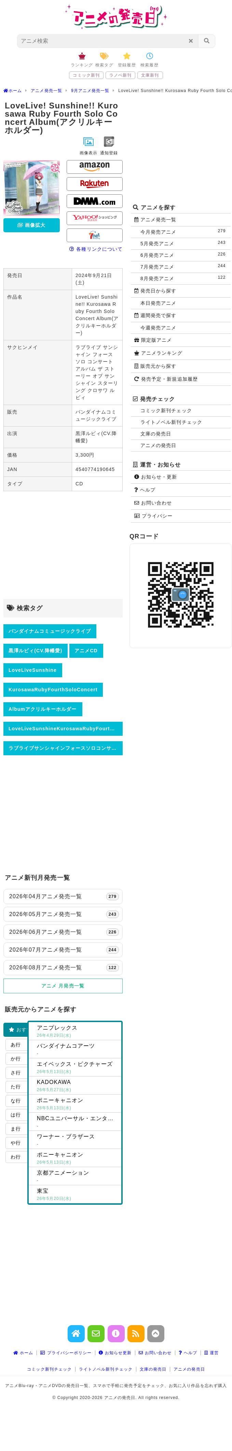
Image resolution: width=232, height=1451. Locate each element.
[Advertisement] (63, 546)
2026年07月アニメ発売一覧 (64, 950)
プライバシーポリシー (66, 1352)
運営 (211, 1352)
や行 (16, 1143)
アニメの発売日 (158, 445)
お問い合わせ (153, 503)
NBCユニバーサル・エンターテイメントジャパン (79, 1122)
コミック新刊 (86, 75)
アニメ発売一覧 (155, 219)
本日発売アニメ (158, 303)
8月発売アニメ (184, 278)
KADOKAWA (78, 1086)
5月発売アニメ (184, 243)
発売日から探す (155, 290)
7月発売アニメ (184, 266)
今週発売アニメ (158, 327)
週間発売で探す (155, 315)
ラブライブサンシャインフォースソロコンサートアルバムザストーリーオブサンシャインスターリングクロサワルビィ (66, 748)
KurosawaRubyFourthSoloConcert (53, 689)
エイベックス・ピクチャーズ (78, 1068)
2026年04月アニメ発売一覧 (64, 896)
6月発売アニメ (184, 254)
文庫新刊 (150, 75)
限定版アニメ (153, 340)
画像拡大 (31, 225)
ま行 (16, 1129)
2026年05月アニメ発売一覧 (64, 914)
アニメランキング (158, 353)
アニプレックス (78, 1032)
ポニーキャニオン (78, 1104)
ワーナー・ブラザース (78, 1141)
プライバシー (153, 516)
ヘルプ (144, 490)
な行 (16, 1100)
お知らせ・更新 (155, 477)
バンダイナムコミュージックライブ (50, 631)
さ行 (16, 1072)
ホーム (23, 1352)
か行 (16, 1058)
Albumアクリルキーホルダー (43, 709)
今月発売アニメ (184, 231)
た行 (16, 1086)
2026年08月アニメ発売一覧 (64, 967)
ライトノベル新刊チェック (171, 422)
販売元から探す (155, 366)
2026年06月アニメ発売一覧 (64, 932)
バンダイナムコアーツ (78, 1050)
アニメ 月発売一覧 (62, 986)
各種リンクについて (96, 249)
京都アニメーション (78, 1177)
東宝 (78, 1195)
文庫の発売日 (155, 433)
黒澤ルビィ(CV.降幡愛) (35, 650)
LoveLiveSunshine (33, 670)
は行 (16, 1114)
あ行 (16, 1044)
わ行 (16, 1157)
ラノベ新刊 (120, 75)
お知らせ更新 (115, 1352)
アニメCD (86, 650)
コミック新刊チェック (166, 410)
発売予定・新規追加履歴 (166, 379)
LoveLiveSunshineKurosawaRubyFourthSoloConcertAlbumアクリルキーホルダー (66, 728)
